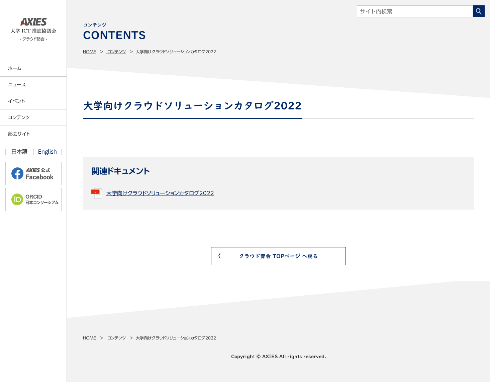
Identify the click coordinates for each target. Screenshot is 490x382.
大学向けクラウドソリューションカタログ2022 (160, 193)
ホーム (14, 68)
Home (89, 52)
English (47, 151)
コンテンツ (116, 52)
